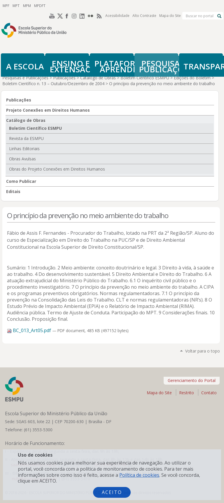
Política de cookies (139, 475)
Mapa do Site (170, 5)
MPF (5, 5)
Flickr (92, 5)
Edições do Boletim (192, 77)
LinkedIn (83, 5)
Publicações (64, 77)
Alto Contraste (144, 5)
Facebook (67, 5)
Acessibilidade (117, 5)
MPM (26, 5)
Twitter (59, 5)
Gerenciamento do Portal (192, 380)
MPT (15, 5)
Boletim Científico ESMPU (144, 77)
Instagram (75, 5)
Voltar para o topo (202, 351)
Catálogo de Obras (98, 77)
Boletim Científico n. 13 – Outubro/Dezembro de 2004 (53, 83)
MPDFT (38, 5)
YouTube (51, 5)
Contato (209, 392)
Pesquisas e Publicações (25, 77)
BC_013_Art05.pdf (29, 330)
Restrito (186, 392)
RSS (100, 5)
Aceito (112, 492)
